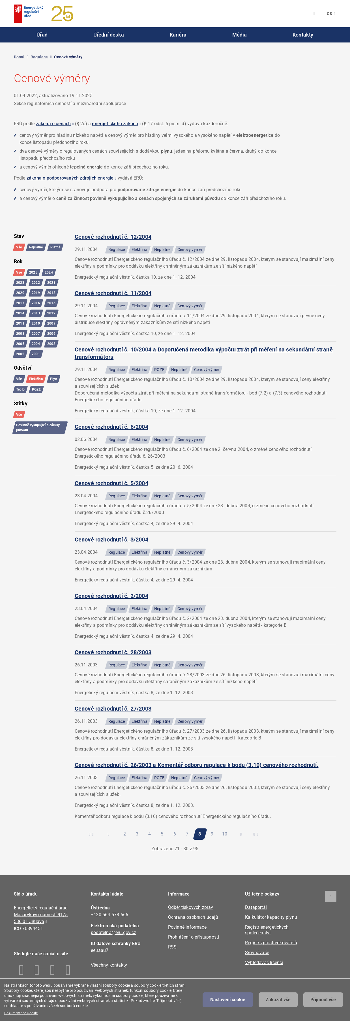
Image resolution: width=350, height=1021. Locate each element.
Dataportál (256, 907)
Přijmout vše (323, 999)
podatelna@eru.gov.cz (113, 932)
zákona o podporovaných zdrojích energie (70, 178)
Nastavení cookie (227, 999)
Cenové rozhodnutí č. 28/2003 (113, 652)
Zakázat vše (278, 999)
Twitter (53, 970)
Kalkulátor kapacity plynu (271, 917)
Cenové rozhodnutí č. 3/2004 (111, 539)
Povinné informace (187, 927)
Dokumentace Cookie (21, 1013)
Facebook (21, 970)
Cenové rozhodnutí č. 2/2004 (111, 595)
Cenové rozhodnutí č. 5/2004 (111, 483)
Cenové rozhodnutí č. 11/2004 (113, 293)
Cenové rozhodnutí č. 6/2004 (111, 426)
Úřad (42, 35)
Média (239, 35)
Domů (19, 57)
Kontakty (303, 35)
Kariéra (178, 35)
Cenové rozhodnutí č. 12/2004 (113, 236)
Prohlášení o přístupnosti (193, 937)
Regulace (39, 57)
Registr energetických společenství (267, 929)
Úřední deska (108, 35)
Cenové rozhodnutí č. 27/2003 (113, 708)
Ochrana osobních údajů (193, 917)
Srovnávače (257, 952)
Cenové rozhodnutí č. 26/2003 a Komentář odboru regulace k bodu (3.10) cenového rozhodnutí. (197, 765)
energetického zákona (115, 123)
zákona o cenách (53, 123)
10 (226, 832)
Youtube (68, 970)
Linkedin (37, 970)
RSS (172, 947)
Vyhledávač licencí (264, 962)
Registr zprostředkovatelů (271, 942)
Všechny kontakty (109, 965)
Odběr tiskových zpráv (190, 907)
